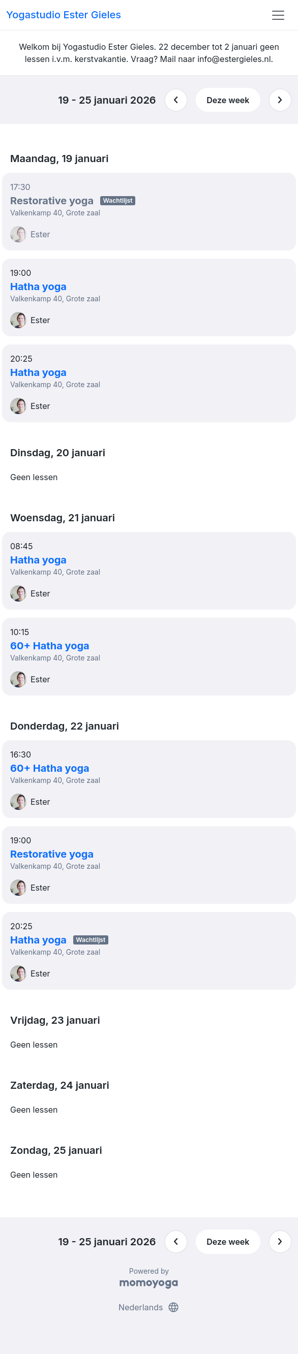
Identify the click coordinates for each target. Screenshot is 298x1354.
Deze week (227, 100)
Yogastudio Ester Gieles (63, 15)
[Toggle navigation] (278, 15)
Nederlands (149, 1307)
